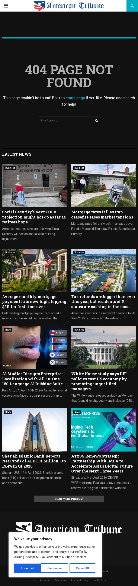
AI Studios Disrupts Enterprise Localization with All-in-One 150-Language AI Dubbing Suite (32, 378)
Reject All (56, 568)
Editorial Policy (80, 580)
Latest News (16, 154)
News (8, 330)
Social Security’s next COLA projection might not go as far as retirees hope (34, 216)
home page (75, 98)
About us (45, 580)
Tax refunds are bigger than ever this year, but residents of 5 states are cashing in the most (103, 301)
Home (32, 580)
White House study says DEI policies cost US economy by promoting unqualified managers (99, 381)
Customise (28, 568)
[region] (55, 555)
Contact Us (99, 580)
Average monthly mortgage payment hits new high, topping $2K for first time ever (34, 301)
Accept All (83, 568)
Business (10, 168)
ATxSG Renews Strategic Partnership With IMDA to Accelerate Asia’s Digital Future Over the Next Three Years (102, 463)
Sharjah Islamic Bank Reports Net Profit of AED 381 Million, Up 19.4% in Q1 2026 (34, 461)
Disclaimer (60, 580)
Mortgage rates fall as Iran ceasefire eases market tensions (102, 214)
